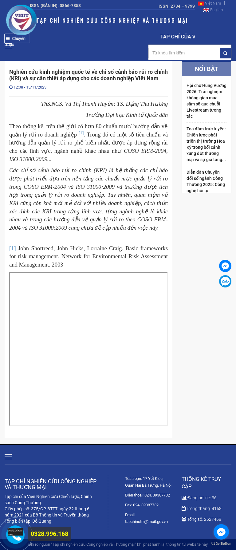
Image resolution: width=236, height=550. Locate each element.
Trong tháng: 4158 (202, 508)
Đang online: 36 (199, 497)
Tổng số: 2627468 (201, 519)
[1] (12, 248)
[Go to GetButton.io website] (221, 544)
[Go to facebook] (221, 532)
